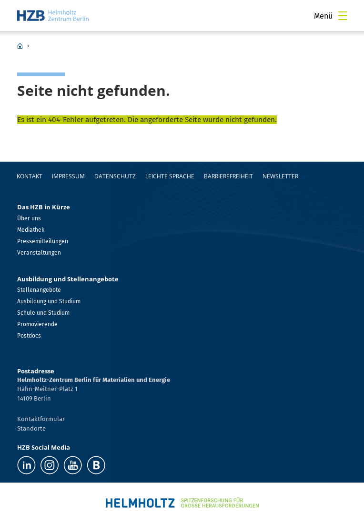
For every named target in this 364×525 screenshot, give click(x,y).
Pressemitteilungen (42, 241)
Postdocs (29, 335)
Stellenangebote (39, 290)
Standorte (31, 428)
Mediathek (30, 229)
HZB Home (20, 46)
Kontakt (29, 176)
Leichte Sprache (169, 176)
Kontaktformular (41, 418)
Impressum (68, 176)
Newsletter (280, 176)
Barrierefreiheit (228, 176)
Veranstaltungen (39, 252)
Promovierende (37, 324)
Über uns (29, 218)
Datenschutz (115, 176)
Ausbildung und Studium (49, 301)
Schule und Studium (43, 312)
